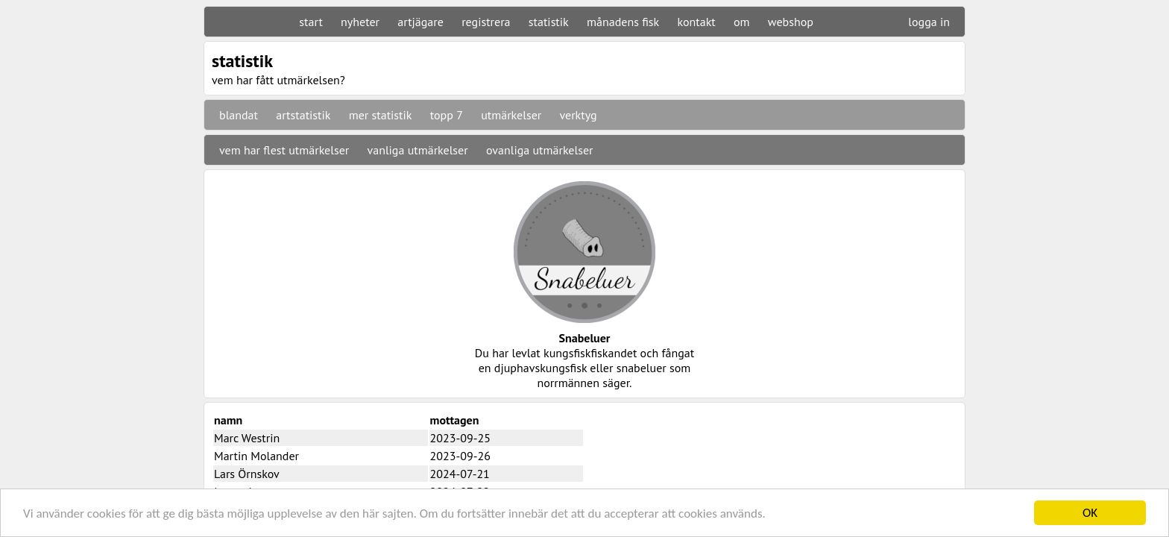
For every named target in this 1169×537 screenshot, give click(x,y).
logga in (929, 21)
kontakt (696, 21)
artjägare (420, 21)
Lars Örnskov (247, 473)
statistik (549, 21)
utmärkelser (511, 114)
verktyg (577, 114)
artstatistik (303, 114)
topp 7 (446, 114)
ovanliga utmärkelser (539, 149)
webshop (790, 21)
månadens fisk (623, 21)
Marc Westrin (247, 437)
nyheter (360, 21)
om (742, 21)
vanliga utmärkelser (418, 149)
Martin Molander (256, 455)
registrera (485, 21)
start (310, 21)
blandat (238, 114)
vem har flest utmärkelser (284, 149)
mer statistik (380, 114)
